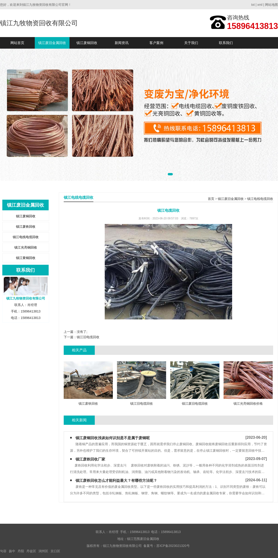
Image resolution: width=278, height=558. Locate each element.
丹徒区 (31, 551)
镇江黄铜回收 (25, 258)
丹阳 (21, 551)
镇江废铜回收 (86, 43)
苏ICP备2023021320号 (173, 546)
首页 (211, 199)
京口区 (55, 551)
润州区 (43, 551)
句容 (3, 551)
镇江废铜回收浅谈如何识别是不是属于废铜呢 (113, 438)
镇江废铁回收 (25, 226)
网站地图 (271, 4)
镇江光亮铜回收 (25, 247)
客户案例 (156, 43)
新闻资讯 (122, 43)
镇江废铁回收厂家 (90, 459)
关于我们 (191, 43)
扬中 (12, 551)
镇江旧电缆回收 (88, 337)
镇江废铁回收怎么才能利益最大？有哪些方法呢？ (116, 480)
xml (259, 4)
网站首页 (17, 43)
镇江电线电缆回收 (26, 237)
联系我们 (226, 43)
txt (253, 4)
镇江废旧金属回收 (52, 43)
